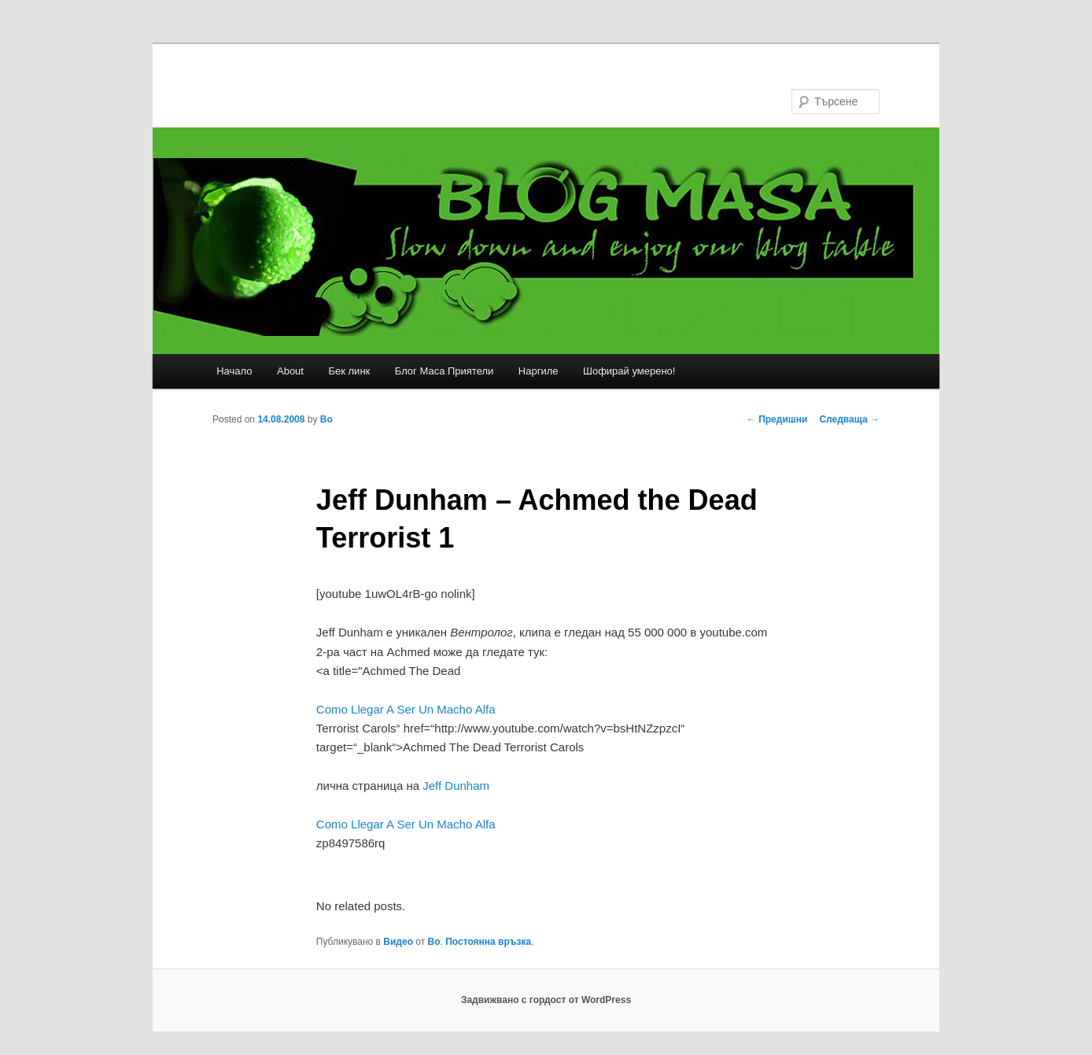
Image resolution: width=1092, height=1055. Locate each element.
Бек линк (349, 371)
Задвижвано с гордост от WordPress (546, 999)
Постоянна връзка (488, 941)
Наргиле (538, 371)
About (290, 371)
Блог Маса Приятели (444, 371)
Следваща (849, 419)
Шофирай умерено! (629, 371)
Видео (398, 941)
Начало (234, 371)
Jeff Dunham (455, 785)
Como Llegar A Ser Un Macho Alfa (406, 709)
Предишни (777, 419)
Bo (326, 419)
